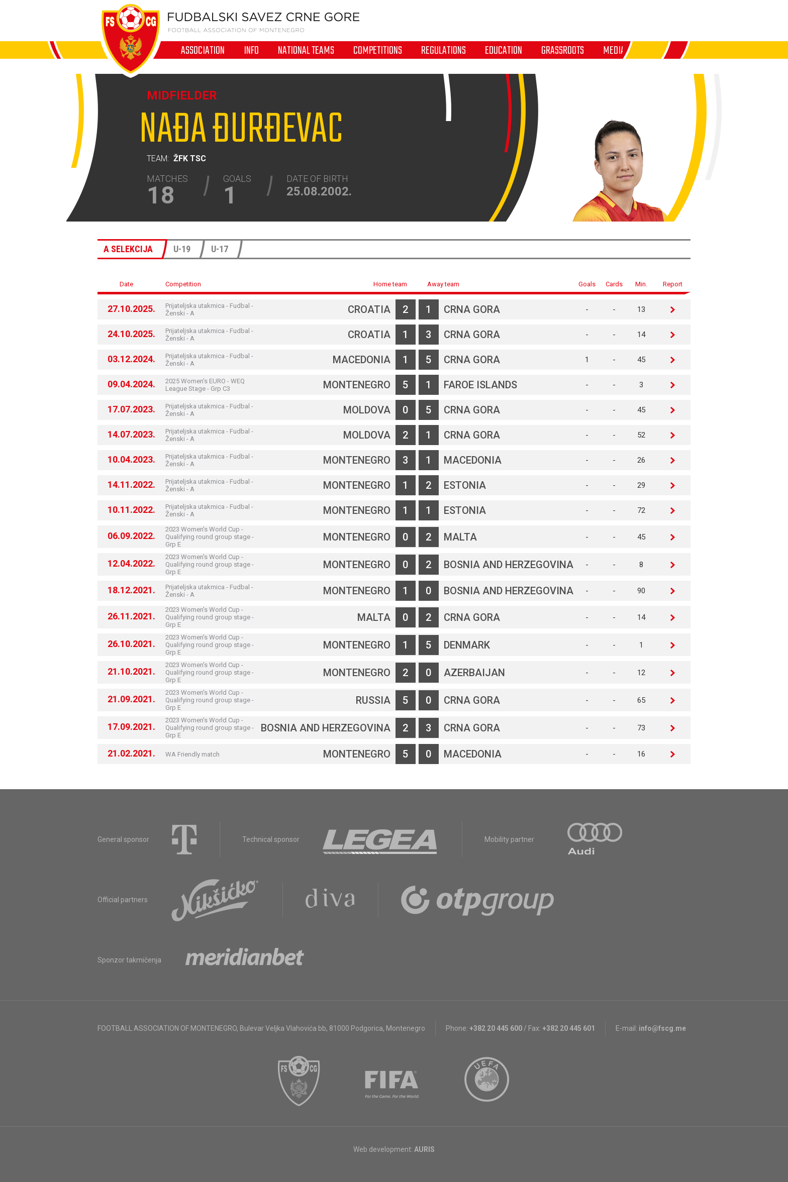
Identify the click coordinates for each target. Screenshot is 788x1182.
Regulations (443, 50)
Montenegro (356, 385)
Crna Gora (472, 309)
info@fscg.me (662, 1028)
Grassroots (562, 50)
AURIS (424, 1149)
